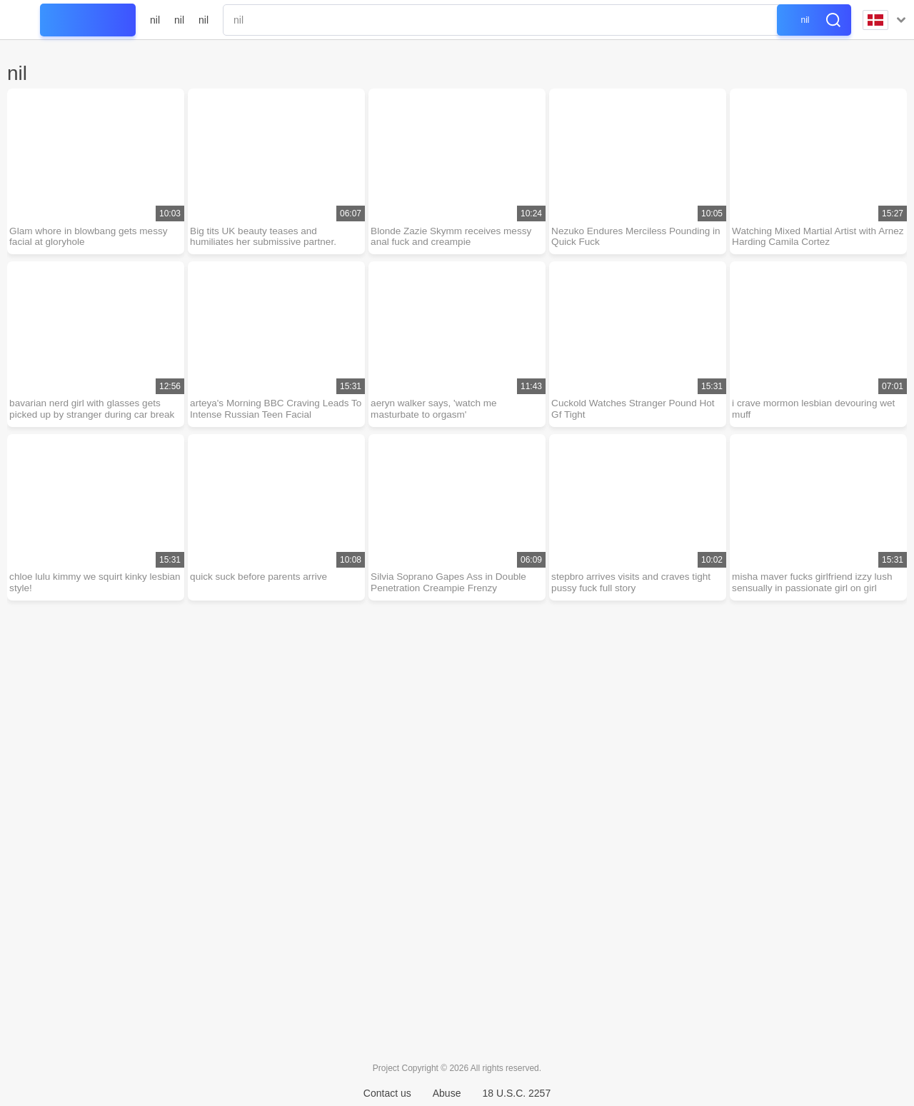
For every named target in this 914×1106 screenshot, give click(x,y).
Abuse (447, 1093)
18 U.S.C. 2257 (516, 1093)
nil (155, 20)
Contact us (387, 1093)
